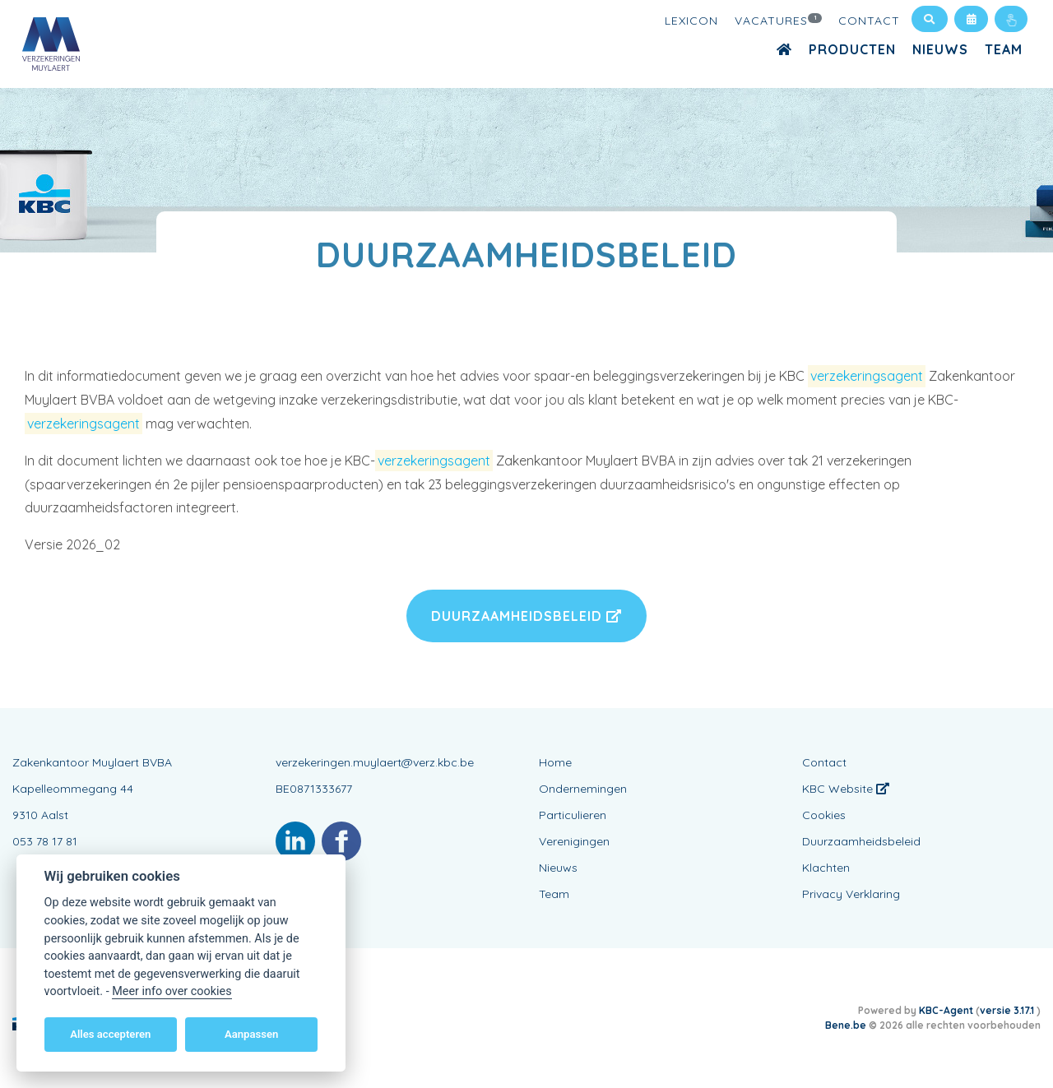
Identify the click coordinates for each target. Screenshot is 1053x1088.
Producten (852, 49)
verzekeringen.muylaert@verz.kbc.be (375, 762)
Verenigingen (574, 841)
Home (555, 762)
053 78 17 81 (44, 841)
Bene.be (845, 1025)
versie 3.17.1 (1008, 1010)
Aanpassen (251, 1034)
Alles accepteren (110, 1034)
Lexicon (691, 20)
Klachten (826, 867)
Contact (869, 20)
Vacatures (778, 20)
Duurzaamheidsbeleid (526, 616)
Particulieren (572, 815)
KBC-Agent (946, 1010)
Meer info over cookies (171, 991)
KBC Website (845, 788)
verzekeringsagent (866, 376)
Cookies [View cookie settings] (824, 815)
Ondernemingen (583, 788)
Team (1004, 49)
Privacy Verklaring (851, 894)
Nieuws (940, 49)
